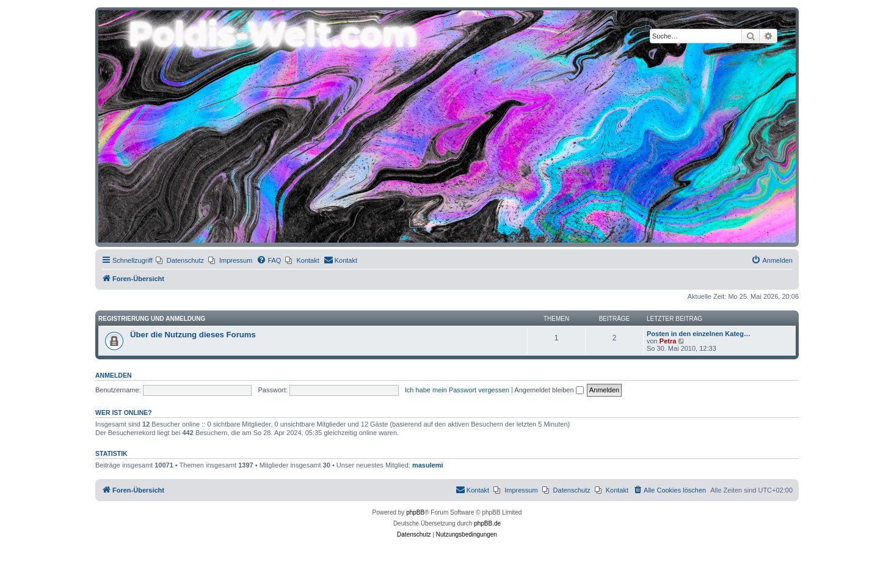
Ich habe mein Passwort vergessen (457, 390)
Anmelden (113, 375)
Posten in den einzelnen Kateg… (698, 333)
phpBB (415, 512)
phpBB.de (487, 523)
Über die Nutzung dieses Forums (193, 334)
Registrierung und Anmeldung (151, 318)
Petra (668, 341)
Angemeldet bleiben (548, 390)
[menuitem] (180, 260)
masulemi (427, 465)
